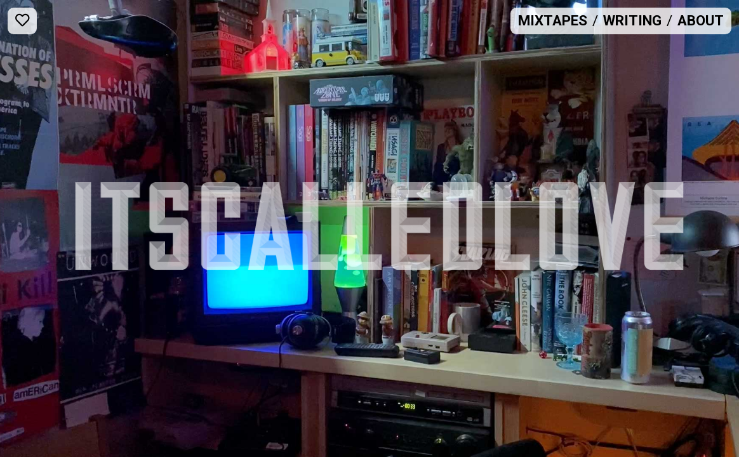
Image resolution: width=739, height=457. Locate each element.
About (700, 20)
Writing (632, 20)
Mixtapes (552, 20)
